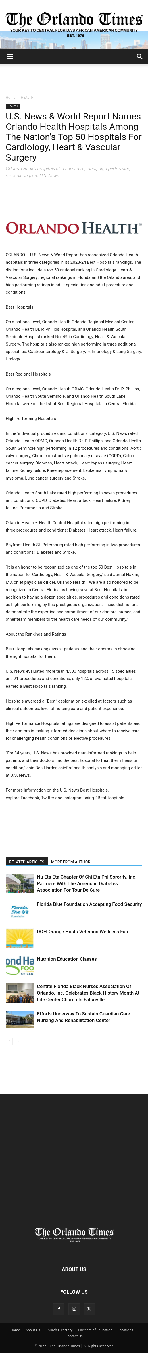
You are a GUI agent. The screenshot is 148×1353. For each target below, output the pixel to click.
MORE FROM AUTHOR (70, 862)
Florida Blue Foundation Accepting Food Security (89, 904)
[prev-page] (9, 1041)
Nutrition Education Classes (67, 959)
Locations (125, 1330)
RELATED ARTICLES (26, 862)
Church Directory (58, 1330)
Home (10, 97)
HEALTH (27, 97)
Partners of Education (95, 1330)
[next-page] (18, 1041)
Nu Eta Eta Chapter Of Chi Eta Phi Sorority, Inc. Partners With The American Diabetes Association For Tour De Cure (86, 883)
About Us (33, 1330)
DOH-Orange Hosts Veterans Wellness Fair (82, 931)
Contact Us (74, 1336)
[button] (10, 56)
